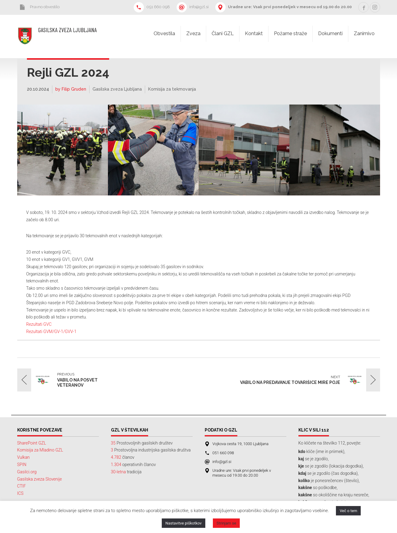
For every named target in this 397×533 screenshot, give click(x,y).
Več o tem (348, 510)
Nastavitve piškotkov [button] (183, 523)
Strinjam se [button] (226, 523)
